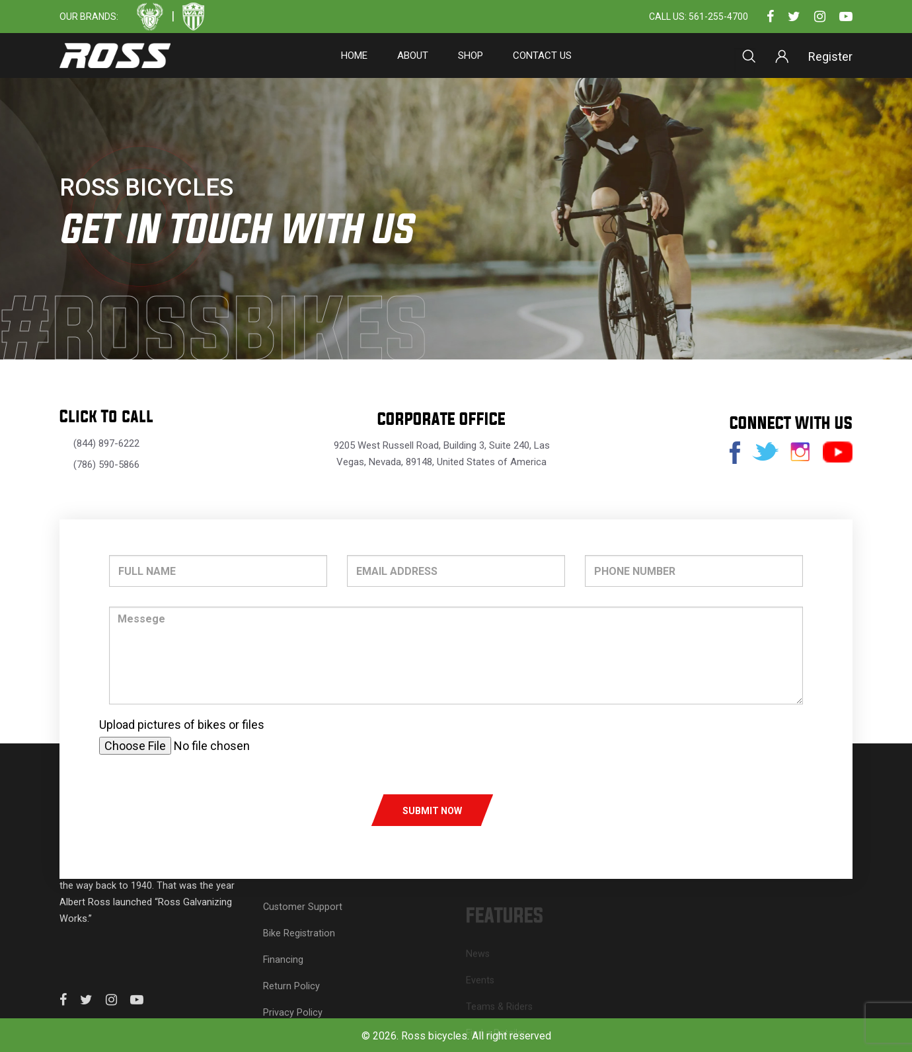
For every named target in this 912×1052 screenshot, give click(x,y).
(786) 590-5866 (106, 464)
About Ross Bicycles (714, 892)
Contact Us (542, 55)
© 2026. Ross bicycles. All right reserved (456, 1036)
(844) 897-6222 (106, 443)
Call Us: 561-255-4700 (698, 17)
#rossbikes (221, 331)
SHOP (470, 55)
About (412, 55)
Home (354, 55)
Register (830, 56)
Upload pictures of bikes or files (181, 725)
